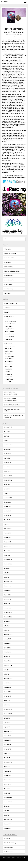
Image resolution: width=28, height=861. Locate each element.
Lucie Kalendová (9, 361)
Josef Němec (8, 353)
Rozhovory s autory (9, 316)
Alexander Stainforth (10, 323)
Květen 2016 (7, 590)
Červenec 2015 (8, 634)
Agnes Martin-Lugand (10, 321)
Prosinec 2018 (8, 475)
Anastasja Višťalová (10, 346)
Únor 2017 (7, 550)
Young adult (7, 293)
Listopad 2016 (8, 564)
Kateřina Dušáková (9, 356)
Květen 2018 (7, 506)
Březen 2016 (7, 599)
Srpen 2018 (7, 493)
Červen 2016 (7, 586)
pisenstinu (6, 232)
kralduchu (14, 230)
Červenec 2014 (8, 678)
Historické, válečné (9, 258)
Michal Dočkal (8, 369)
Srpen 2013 (7, 727)
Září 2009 (6, 810)
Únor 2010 (7, 788)
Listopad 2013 (8, 713)
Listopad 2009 (8, 802)
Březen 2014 (7, 696)
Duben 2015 (7, 647)
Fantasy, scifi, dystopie (10, 253)
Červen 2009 (7, 824)
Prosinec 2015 (8, 612)
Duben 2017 (7, 542)
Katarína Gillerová (9, 336)
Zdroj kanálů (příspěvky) (10, 843)
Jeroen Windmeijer (9, 334)
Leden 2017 (7, 555)
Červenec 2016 (8, 581)
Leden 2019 (7, 471)
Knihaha (4, 2)
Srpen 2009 (7, 815)
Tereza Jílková (8, 374)
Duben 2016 (7, 594)
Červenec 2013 (8, 731)
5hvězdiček (6, 230)
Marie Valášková (9, 364)
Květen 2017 (7, 537)
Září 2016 (6, 572)
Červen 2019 (7, 449)
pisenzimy (13, 232)
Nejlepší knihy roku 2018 (10, 303)
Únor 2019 (7, 467)
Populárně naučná (8, 275)
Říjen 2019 (7, 431)
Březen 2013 (7, 749)
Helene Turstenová (9, 331)
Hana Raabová (8, 348)
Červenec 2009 (8, 819)
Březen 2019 (7, 462)
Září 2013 (6, 722)
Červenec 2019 (8, 445)
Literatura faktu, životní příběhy (12, 271)
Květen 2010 (7, 775)
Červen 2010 (7, 771)
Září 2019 (6, 436)
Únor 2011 (7, 757)
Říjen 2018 (7, 484)
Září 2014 (6, 669)
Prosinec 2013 (8, 709)
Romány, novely (8, 284)
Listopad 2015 (8, 616)
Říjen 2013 (7, 718)
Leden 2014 (7, 705)
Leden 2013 (7, 753)
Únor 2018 (7, 519)
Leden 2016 (7, 608)
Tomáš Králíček (8, 376)
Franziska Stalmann (9, 329)
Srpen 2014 (7, 674)
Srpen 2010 (7, 766)
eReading (6, 307)
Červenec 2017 (8, 528)
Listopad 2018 (8, 480)
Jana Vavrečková (9, 351)
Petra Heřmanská (9, 379)
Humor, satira (7, 262)
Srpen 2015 (7, 630)
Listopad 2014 (8, 665)
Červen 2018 (7, 502)
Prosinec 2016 (8, 559)
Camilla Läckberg (9, 326)
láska (21, 230)
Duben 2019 (7, 458)
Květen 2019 (7, 453)
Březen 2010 (7, 784)
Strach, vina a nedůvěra (14, 404)
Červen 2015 (7, 638)
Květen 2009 (7, 828)
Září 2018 (6, 489)
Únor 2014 (7, 700)
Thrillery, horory (8, 288)
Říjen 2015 (7, 621)
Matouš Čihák (8, 366)
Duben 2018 (7, 511)
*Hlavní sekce (7, 249)
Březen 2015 (7, 652)
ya (19, 232)
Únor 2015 (7, 656)
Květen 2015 (7, 643)
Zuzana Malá (8, 381)
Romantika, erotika (9, 280)
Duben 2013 (7, 744)
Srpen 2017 (7, 524)
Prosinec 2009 (8, 797)
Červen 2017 (7, 533)
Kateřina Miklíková (9, 358)
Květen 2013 (7, 740)
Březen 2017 (7, 546)
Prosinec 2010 (8, 762)
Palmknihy (6, 312)
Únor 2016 (7, 603)
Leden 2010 (7, 793)
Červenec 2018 (8, 497)
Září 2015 (6, 625)
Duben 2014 (7, 691)
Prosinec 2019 (8, 427)
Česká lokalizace (8, 851)
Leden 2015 (7, 661)
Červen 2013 (7, 736)
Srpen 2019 (7, 440)
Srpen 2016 (7, 577)
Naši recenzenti (8, 344)
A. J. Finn (7, 318)
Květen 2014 (7, 687)
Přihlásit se (7, 838)
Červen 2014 (7, 683)
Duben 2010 (7, 780)
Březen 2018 (7, 515)
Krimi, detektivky (8, 266)
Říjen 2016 (7, 568)
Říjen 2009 (7, 806)
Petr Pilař (7, 371)
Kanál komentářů (8, 847)
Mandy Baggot (8, 339)
